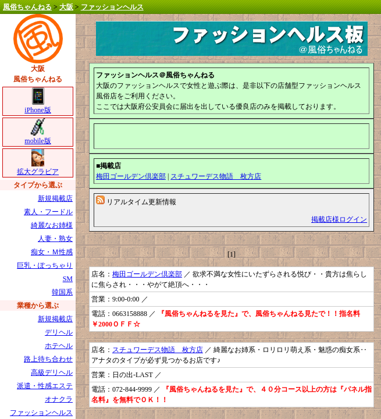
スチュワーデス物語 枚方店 (215, 176)
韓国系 (62, 292)
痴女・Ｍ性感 (52, 252)
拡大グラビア (38, 168)
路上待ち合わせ (48, 359)
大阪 (66, 7)
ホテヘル (59, 346)
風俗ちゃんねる (27, 7)
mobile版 (37, 137)
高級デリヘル (52, 372)
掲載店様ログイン (339, 219)
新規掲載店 (55, 198)
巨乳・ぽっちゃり (45, 265)
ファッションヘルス (112, 7)
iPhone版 (37, 106)
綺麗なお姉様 (52, 225)
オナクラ (59, 399)
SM (68, 279)
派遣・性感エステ (45, 386)
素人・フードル (48, 212)
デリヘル (59, 332)
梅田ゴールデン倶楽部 (131, 176)
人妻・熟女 (55, 239)
